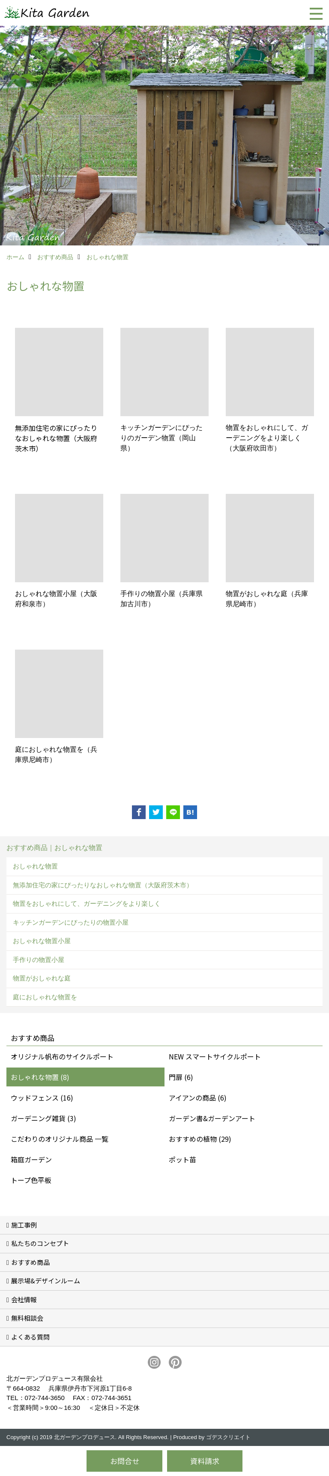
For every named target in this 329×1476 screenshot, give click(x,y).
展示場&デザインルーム (45, 1280)
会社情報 (24, 1299)
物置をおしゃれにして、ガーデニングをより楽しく (87, 903)
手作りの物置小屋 (38, 959)
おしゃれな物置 (35, 866)
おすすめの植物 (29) (200, 1139)
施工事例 (24, 1224)
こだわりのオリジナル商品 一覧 (59, 1139)
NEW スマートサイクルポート (215, 1056)
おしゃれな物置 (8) (40, 1077)
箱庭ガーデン (31, 1159)
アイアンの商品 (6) (198, 1097)
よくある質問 (30, 1336)
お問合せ (124, 1460)
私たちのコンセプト (40, 1243)
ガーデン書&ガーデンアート (212, 1118)
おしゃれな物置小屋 (42, 940)
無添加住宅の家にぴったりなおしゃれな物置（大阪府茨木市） (103, 885)
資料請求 (204, 1460)
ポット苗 (182, 1159)
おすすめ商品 (30, 1262)
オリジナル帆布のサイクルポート (62, 1056)
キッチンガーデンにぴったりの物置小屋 (71, 922)
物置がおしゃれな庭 (42, 978)
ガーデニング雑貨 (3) (43, 1118)
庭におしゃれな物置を (45, 997)
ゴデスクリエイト (228, 1437)
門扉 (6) (181, 1077)
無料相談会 (27, 1317)
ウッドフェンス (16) (42, 1097)
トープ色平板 (31, 1180)
